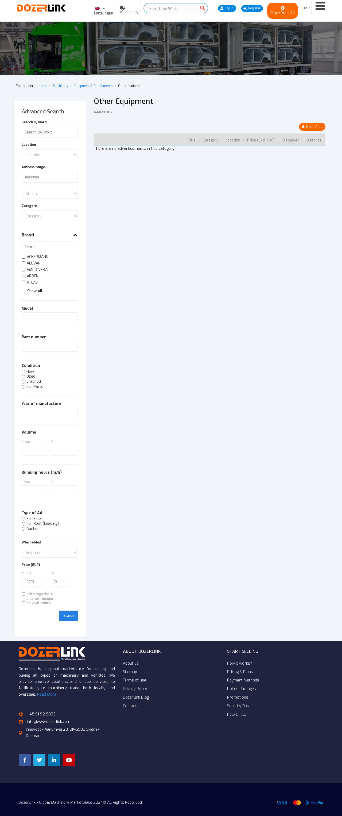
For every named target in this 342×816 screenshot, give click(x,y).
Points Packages (241, 681)
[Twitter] (41, 753)
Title (192, 140)
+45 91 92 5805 (37, 707)
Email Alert (314, 127)
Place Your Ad (282, 13)
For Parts (34, 387)
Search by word (34, 122)
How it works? (239, 656)
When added (31, 542)
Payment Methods (243, 673)
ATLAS (32, 283)
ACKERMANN (37, 257)
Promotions (237, 690)
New (30, 372)
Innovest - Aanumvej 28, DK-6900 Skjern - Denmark (59, 725)
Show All (34, 291)
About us (131, 656)
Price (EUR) (31, 565)
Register (254, 8)
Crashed (33, 382)
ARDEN (32, 276)
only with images (40, 598)
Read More (46, 687)
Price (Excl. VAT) (262, 140)
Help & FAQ (236, 707)
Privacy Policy (135, 681)
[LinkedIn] (57, 753)
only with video (38, 603)
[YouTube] (73, 753)
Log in (229, 8)
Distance (314, 140)
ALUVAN (34, 263)
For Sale (33, 519)
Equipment (103, 111)
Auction (33, 529)
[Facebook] (25, 753)
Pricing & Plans (240, 664)
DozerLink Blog (136, 690)
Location (29, 145)
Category (29, 206)
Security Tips (238, 698)
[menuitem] (128, 10)
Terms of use (134, 673)
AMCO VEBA (37, 270)
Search (202, 8)
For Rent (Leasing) (42, 524)
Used (30, 376)
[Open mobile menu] (320, 6)
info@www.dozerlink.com (44, 714)
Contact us (132, 698)
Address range (33, 167)
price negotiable (39, 594)
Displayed (291, 140)
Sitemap (130, 664)
